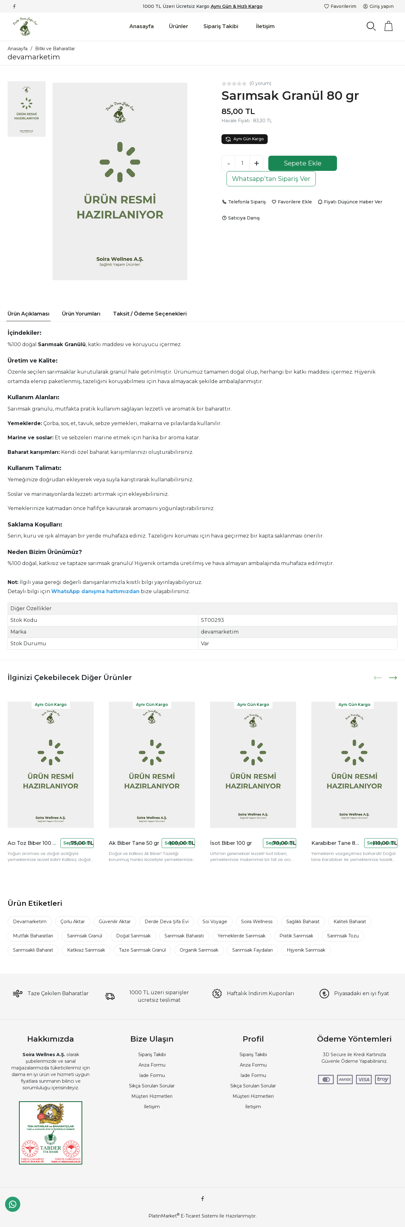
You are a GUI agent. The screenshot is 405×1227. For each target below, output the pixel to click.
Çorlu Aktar (72, 921)
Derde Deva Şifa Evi (167, 921)
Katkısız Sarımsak (86, 950)
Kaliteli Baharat (349, 921)
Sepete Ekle (302, 163)
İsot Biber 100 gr (231, 843)
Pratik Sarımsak (296, 936)
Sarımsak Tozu (343, 936)
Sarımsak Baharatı (184, 936)
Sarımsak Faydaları (252, 950)
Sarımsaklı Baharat (33, 950)
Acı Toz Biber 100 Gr (33, 843)
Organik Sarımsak (199, 950)
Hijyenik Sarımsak (306, 950)
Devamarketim (30, 921)
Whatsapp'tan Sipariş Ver (271, 179)
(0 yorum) (260, 83)
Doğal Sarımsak (133, 936)
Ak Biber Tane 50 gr (134, 843)
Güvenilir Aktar (115, 921)
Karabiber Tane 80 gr (336, 843)
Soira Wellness (256, 921)
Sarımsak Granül (84, 936)
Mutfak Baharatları (33, 936)
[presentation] (378, 677)
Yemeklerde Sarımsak (241, 936)
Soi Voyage (214, 921)
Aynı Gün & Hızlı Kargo (237, 6)
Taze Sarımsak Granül (142, 950)
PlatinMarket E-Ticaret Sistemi (183, 1216)
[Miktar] (242, 163)
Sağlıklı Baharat (303, 921)
